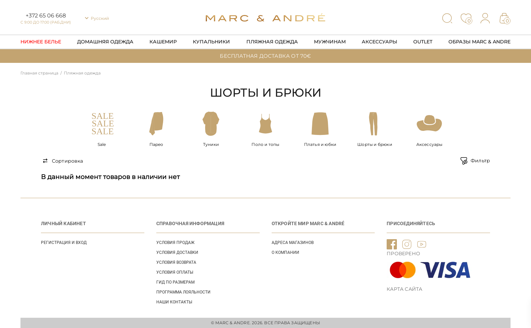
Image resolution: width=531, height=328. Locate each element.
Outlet (422, 42)
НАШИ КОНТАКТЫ (174, 302)
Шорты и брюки (374, 144)
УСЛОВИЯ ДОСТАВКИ (177, 252)
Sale (102, 144)
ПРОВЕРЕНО (403, 253)
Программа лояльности (183, 292)
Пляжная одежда (272, 42)
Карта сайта (404, 289)
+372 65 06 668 (46, 15)
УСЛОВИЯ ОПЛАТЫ (174, 272)
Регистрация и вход (64, 242)
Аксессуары (379, 42)
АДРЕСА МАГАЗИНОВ (293, 242)
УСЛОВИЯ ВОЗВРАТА (176, 262)
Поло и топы (265, 144)
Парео (156, 144)
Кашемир (163, 42)
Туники (211, 144)
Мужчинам (330, 42)
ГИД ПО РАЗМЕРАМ (175, 282)
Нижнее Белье (40, 42)
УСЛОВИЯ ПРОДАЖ (175, 242)
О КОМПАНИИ (285, 252)
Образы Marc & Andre (479, 42)
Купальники (211, 42)
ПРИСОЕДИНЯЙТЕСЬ (411, 223)
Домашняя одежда (105, 42)
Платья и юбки (320, 144)
